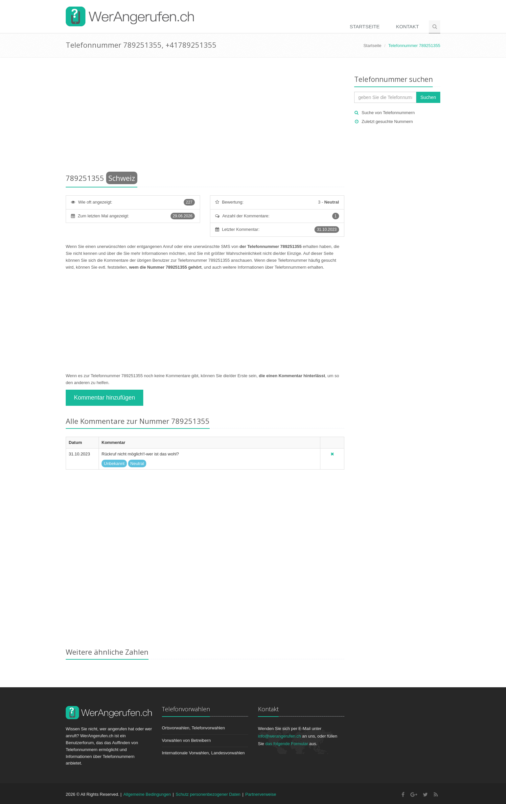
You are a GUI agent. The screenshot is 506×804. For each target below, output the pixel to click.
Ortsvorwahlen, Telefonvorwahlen (193, 727)
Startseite (365, 26)
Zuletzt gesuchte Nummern (387, 121)
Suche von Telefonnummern (388, 112)
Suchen (428, 97)
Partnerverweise (260, 794)
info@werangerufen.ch (279, 736)
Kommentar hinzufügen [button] (104, 397)
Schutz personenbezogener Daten (208, 794)
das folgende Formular (286, 743)
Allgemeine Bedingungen (147, 794)
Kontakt (407, 26)
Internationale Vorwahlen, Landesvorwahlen (203, 752)
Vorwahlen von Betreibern (186, 740)
